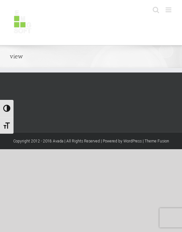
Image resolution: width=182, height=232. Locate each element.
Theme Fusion (157, 173)
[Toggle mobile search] (156, 9)
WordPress (132, 173)
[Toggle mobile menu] (169, 9)
